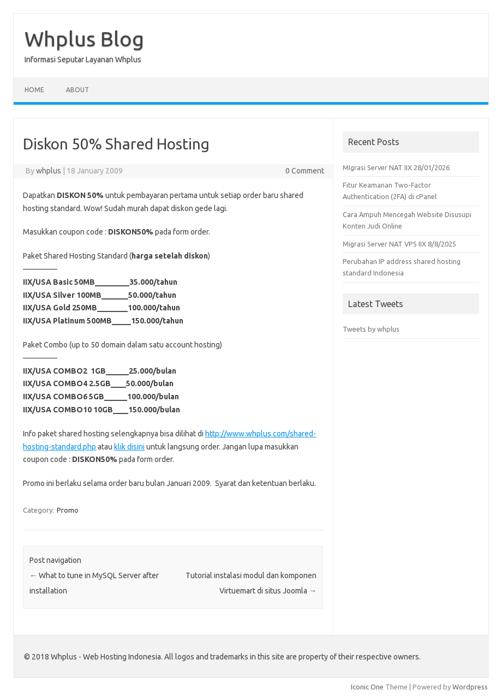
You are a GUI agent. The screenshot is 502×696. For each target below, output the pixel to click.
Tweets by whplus (371, 329)
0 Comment (304, 170)
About (77, 89)
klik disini (129, 446)
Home (34, 89)
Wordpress (470, 687)
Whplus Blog (84, 38)
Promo (68, 510)
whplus (48, 170)
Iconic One (367, 687)
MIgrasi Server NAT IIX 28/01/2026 (396, 167)
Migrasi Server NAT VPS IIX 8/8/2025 (399, 244)
